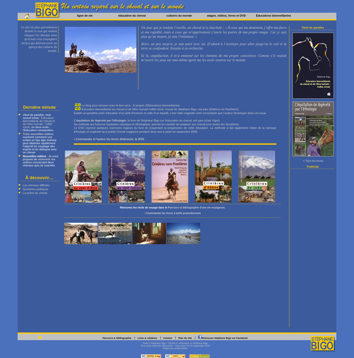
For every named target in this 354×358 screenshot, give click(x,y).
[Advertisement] (313, 248)
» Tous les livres (313, 160)
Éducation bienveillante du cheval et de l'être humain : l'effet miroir (39, 122)
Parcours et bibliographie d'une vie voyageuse (196, 207)
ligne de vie (84, 15)
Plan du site (185, 338)
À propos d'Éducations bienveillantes (156, 105)
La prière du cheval (35, 192)
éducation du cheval (132, 15)
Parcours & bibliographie (116, 338)
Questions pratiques (35, 189)
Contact (167, 338)
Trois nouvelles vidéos (38, 133)
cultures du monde (179, 15)
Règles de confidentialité (175, 348)
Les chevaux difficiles (36, 185)
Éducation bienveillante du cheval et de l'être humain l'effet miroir (123, 109)
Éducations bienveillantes (273, 15)
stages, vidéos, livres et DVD (226, 15)
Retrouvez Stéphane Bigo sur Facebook (225, 338)
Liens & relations (147, 338)
